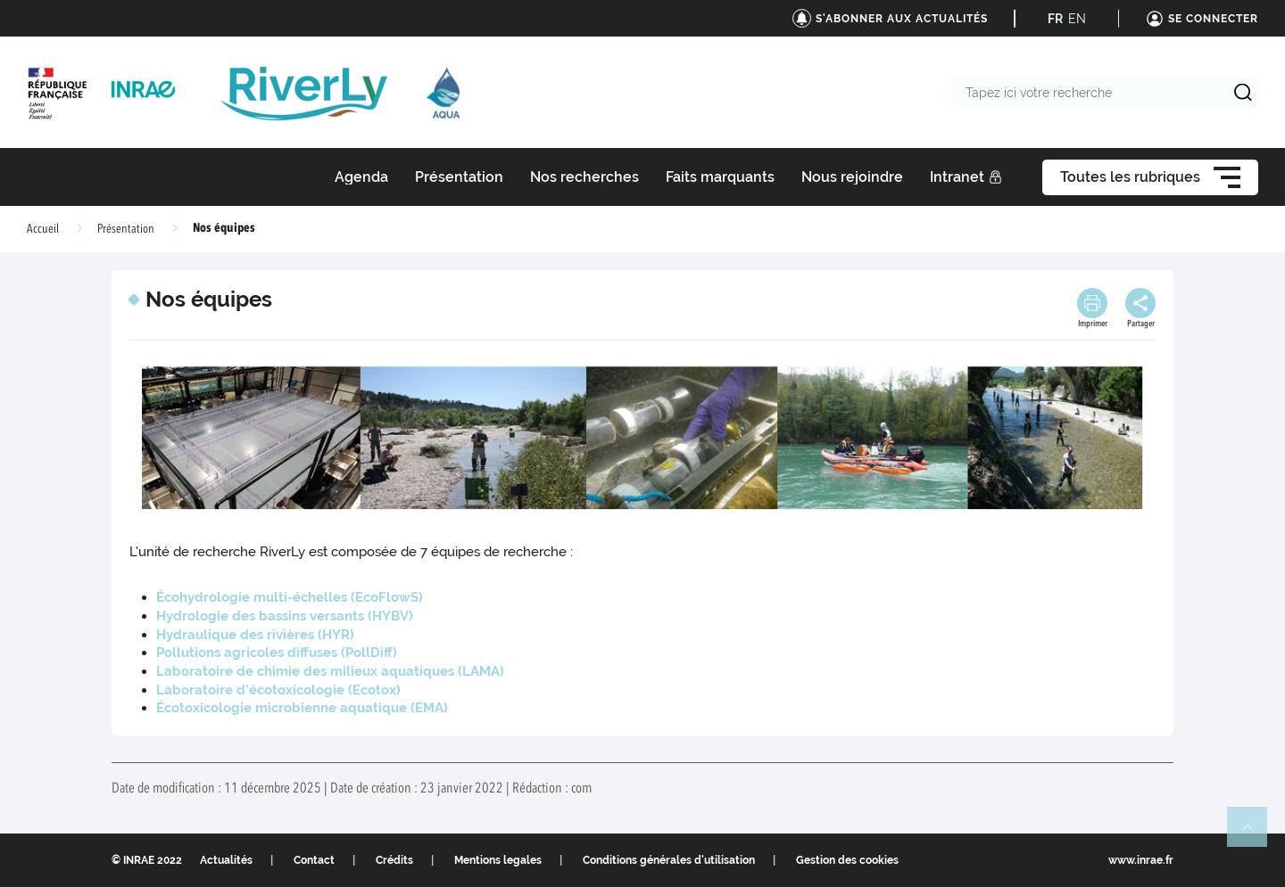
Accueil (43, 229)
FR (1055, 19)
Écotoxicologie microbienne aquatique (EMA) (302, 708)
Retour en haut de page (1254, 834)
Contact (314, 860)
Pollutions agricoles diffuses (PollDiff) (276, 653)
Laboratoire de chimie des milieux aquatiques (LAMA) (330, 671)
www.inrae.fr (1140, 860)
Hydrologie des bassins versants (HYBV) (284, 616)
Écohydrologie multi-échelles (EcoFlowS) (289, 597)
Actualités (226, 860)
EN (1077, 19)
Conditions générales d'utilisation (669, 860)
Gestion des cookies (847, 860)
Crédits (394, 860)
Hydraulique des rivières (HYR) (255, 635)
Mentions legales (498, 860)
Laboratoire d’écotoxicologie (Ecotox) (278, 690)
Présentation (125, 229)
